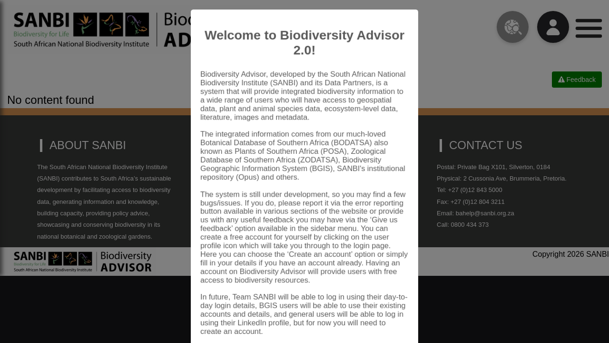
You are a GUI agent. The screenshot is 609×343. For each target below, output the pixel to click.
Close (388, 316)
